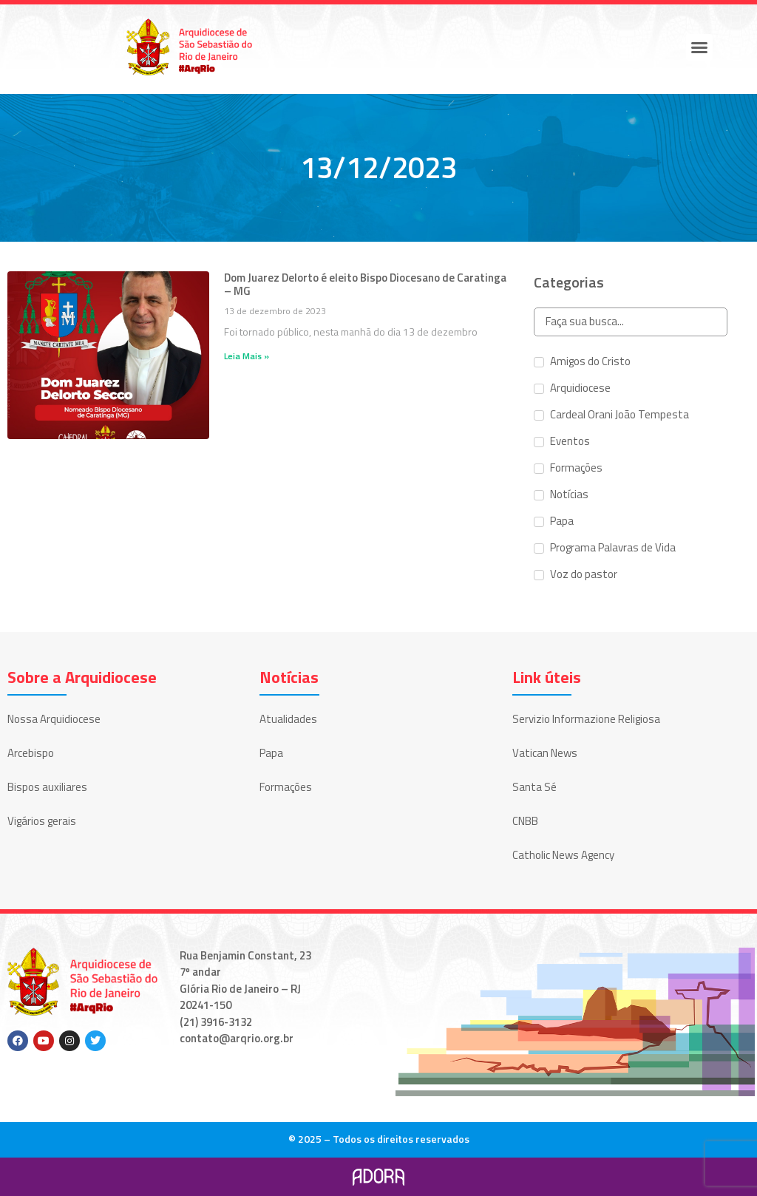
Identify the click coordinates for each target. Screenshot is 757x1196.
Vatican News (544, 752)
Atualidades (288, 718)
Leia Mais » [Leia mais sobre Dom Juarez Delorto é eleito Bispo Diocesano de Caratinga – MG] (246, 356)
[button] (699, 47)
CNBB (525, 820)
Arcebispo (30, 752)
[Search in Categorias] (630, 322)
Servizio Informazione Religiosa (586, 718)
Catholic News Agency (563, 854)
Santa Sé (534, 786)
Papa (271, 752)
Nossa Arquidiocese (54, 718)
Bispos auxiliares (47, 786)
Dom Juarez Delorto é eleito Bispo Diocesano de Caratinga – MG (365, 284)
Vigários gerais (41, 820)
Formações (285, 786)
